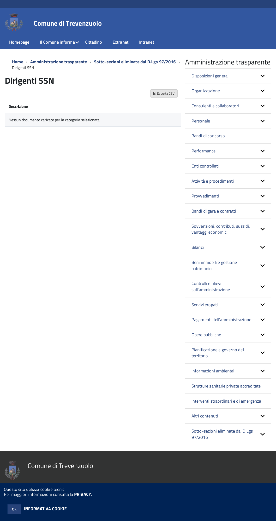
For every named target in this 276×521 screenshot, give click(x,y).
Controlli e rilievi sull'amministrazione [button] (211, 286)
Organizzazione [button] (206, 90)
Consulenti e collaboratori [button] (215, 106)
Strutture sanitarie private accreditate (226, 386)
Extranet (120, 42)
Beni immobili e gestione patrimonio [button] (214, 265)
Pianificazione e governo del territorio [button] (218, 353)
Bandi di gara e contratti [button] (214, 211)
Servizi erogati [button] (205, 304)
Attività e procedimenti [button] (213, 181)
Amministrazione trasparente (58, 61)
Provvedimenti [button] (205, 196)
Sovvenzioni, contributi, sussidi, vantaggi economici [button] (221, 229)
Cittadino (93, 42)
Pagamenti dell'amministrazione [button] (221, 319)
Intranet (146, 42)
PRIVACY (82, 494)
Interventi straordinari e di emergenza (226, 401)
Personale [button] (201, 121)
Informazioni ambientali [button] (213, 371)
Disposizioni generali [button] (211, 76)
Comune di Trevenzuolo (68, 23)
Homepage (19, 42)
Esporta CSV (163, 93)
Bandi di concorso (208, 136)
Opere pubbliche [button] (206, 334)
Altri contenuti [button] (205, 416)
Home (17, 61)
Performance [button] (204, 151)
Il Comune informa (57, 42)
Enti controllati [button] (205, 166)
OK (14, 509)
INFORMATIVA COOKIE (45, 508)
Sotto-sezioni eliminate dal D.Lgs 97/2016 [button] (222, 434)
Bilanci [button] (198, 247)
